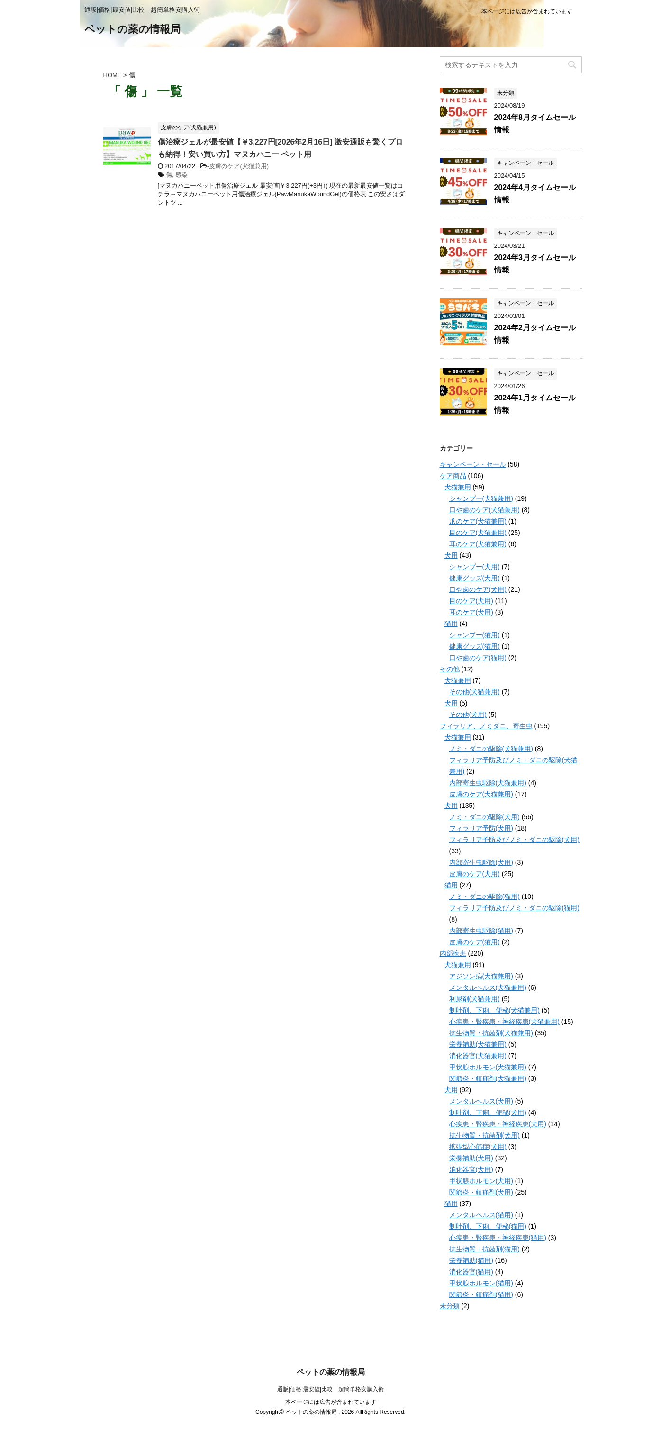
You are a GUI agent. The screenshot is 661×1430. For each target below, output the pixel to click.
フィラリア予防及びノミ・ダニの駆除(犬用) (514, 839)
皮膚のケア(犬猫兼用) (239, 166)
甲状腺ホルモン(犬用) (481, 1181)
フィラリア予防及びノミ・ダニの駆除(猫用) (514, 908)
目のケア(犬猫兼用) (478, 532)
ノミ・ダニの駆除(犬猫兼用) (491, 748)
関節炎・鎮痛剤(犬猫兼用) (487, 1078)
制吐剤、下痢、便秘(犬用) (487, 1112)
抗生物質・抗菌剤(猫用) (484, 1249)
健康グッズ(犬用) (474, 578)
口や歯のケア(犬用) (478, 589)
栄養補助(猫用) (471, 1260)
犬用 (451, 555)
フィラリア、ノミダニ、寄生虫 (486, 726)
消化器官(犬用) (471, 1169)
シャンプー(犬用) (474, 566)
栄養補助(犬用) (471, 1158)
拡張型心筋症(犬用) (478, 1146)
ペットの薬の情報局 (132, 30)
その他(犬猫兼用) (474, 692)
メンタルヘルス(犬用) (481, 1101)
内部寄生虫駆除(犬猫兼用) (487, 783)
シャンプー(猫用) (474, 635)
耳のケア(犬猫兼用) (478, 544)
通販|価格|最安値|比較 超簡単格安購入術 (330, 1389)
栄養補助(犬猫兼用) (478, 1044)
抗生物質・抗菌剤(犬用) (484, 1135)
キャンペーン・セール (473, 464)
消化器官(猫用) (471, 1272)
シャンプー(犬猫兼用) (481, 498)
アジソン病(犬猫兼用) (481, 976)
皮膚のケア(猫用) (474, 942)
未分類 (450, 1306)
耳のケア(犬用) (471, 612)
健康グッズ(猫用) (474, 646)
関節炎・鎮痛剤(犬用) (481, 1192)
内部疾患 (453, 953)
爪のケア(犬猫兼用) (478, 521)
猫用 (451, 623)
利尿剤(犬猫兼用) (474, 999)
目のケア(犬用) (471, 601)
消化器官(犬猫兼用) (478, 1055)
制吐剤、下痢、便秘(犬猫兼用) (494, 1010)
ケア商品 (453, 476)
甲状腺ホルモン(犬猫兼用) (487, 1067)
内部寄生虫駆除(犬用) (481, 862)
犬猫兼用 (457, 487)
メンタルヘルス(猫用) (481, 1215)
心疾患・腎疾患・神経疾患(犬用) (497, 1124)
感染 (181, 174)
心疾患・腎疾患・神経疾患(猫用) (497, 1237)
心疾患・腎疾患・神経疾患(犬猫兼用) (504, 1021)
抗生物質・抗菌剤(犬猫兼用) (491, 1033)
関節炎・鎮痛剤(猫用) (481, 1294)
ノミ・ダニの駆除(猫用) (484, 896)
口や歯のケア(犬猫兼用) (484, 510)
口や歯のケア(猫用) (478, 657)
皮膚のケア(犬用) (474, 874)
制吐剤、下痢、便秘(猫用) (487, 1226)
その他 (450, 669)
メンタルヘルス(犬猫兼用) (487, 987)
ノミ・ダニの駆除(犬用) (484, 817)
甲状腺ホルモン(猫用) (481, 1283)
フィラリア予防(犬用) (481, 828)
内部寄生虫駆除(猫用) (481, 930)
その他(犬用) (468, 714)
